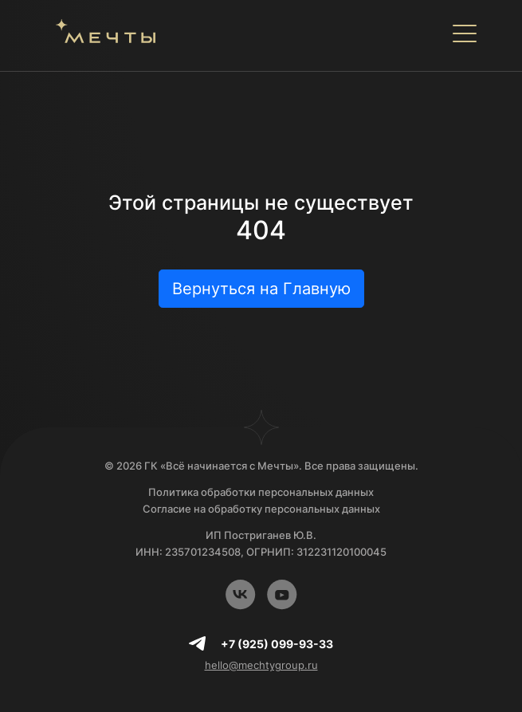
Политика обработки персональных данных (261, 492)
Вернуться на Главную (261, 288)
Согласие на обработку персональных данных (261, 508)
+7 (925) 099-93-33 (277, 644)
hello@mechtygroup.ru (261, 665)
